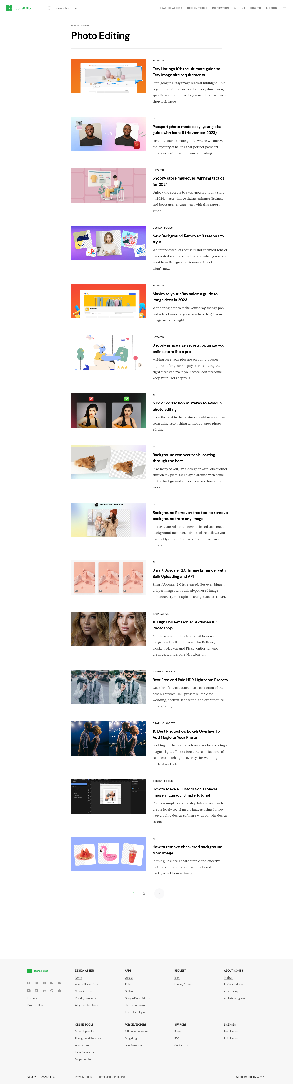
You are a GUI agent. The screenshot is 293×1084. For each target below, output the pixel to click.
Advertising (231, 991)
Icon (177, 977)
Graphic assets (171, 8)
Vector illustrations (87, 984)
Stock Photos (83, 991)
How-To (158, 60)
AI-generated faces (87, 1005)
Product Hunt (35, 1005)
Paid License (231, 1038)
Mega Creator (83, 1059)
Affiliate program (234, 998)
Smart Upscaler (84, 1031)
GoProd (129, 991)
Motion (271, 8)
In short (228, 977)
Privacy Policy (83, 1077)
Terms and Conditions (111, 1077)
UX (243, 8)
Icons (78, 977)
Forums (32, 998)
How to (255, 8)
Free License (231, 1031)
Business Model (233, 984)
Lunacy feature (183, 984)
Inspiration (220, 8)
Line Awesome (134, 1045)
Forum (178, 1031)
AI (235, 8)
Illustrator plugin (135, 1012)
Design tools (197, 8)
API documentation (136, 1031)
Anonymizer (82, 1045)
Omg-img (131, 1038)
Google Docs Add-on (138, 998)
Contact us (181, 1045)
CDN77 (261, 1077)
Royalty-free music (86, 998)
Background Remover (88, 1038)
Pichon (129, 984)
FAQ (176, 1038)
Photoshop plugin (135, 1005)
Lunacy (129, 977)
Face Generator (84, 1052)
